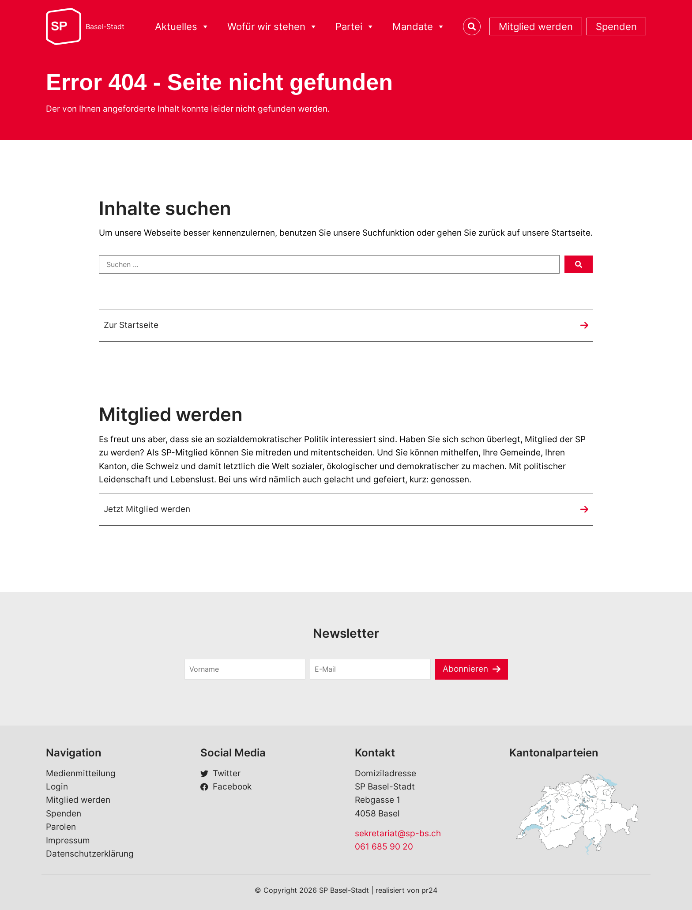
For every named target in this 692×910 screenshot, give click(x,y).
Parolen (61, 827)
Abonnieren (465, 669)
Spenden (616, 26)
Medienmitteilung (81, 773)
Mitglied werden (536, 26)
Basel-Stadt (105, 26)
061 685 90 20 (384, 847)
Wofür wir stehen (272, 27)
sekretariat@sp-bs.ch (398, 833)
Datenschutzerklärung (90, 854)
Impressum (68, 840)
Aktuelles (182, 27)
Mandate (418, 27)
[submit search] (578, 264)
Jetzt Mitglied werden (147, 509)
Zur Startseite (131, 325)
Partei (355, 27)
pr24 (429, 890)
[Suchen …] (329, 264)
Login (57, 787)
